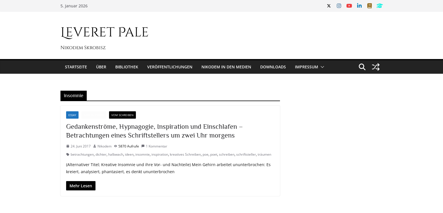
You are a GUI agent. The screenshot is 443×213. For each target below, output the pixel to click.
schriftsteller (246, 154)
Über (101, 66)
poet (213, 154)
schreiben (226, 154)
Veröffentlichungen (169, 66)
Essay (72, 115)
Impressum (306, 66)
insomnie (142, 154)
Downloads (273, 66)
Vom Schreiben (122, 115)
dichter (101, 154)
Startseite (76, 66)
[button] (321, 67)
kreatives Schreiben (185, 154)
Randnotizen (94, 115)
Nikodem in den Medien (226, 66)
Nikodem (104, 146)
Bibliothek (126, 66)
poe (206, 154)
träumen (264, 154)
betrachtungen (82, 154)
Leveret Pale (104, 32)
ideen (129, 154)
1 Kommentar (154, 146)
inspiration (159, 154)
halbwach (115, 154)
